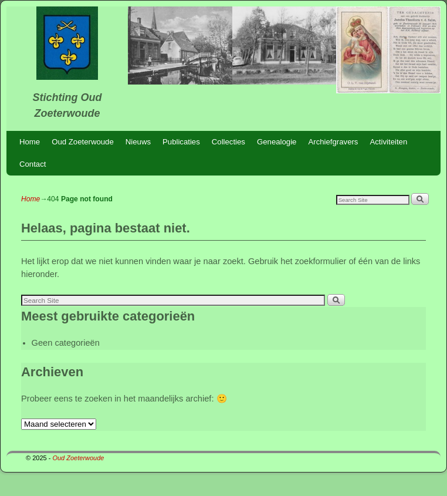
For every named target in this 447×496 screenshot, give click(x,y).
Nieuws (138, 141)
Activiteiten (388, 141)
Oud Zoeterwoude (83, 141)
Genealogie (276, 141)
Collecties (228, 141)
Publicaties (181, 141)
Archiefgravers (333, 141)
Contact (32, 164)
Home (29, 141)
